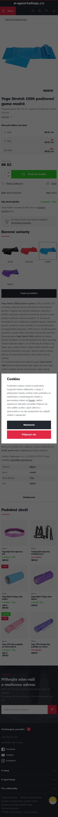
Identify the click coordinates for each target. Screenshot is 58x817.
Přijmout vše (29, 435)
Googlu (32, 401)
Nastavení (29, 425)
